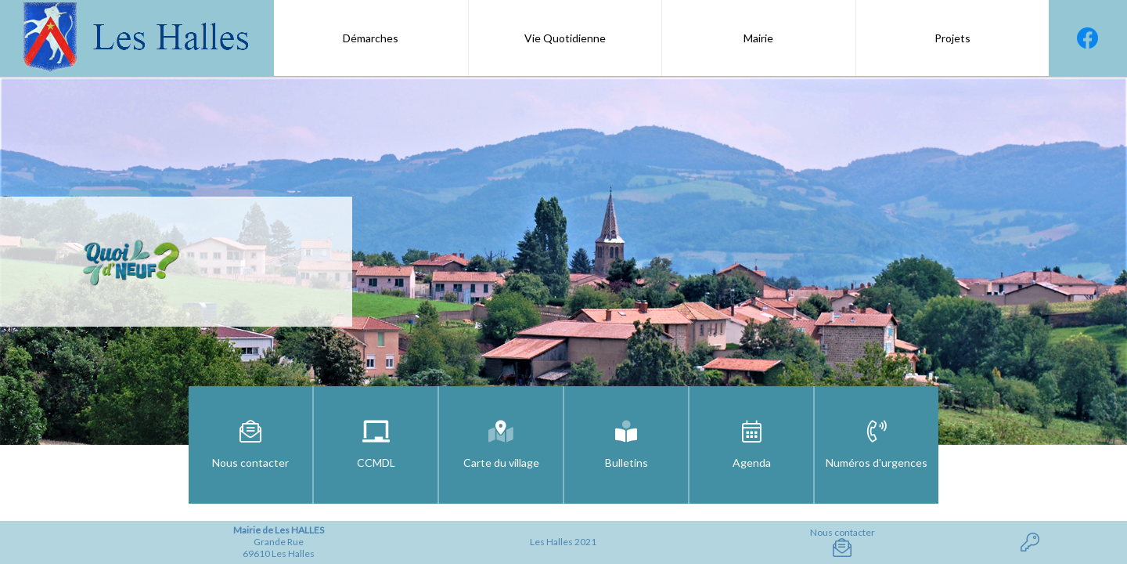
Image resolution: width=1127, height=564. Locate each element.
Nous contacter (842, 541)
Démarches (370, 38)
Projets (952, 38)
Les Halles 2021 (563, 542)
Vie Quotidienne (565, 38)
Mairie (758, 38)
